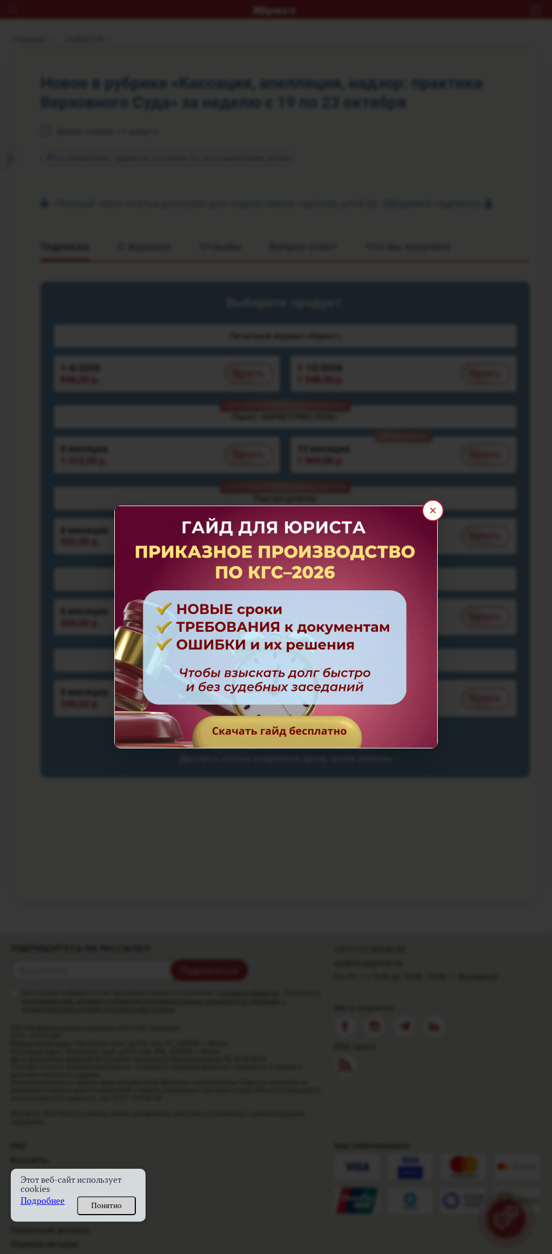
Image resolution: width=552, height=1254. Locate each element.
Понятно (106, 1205)
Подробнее (42, 1201)
